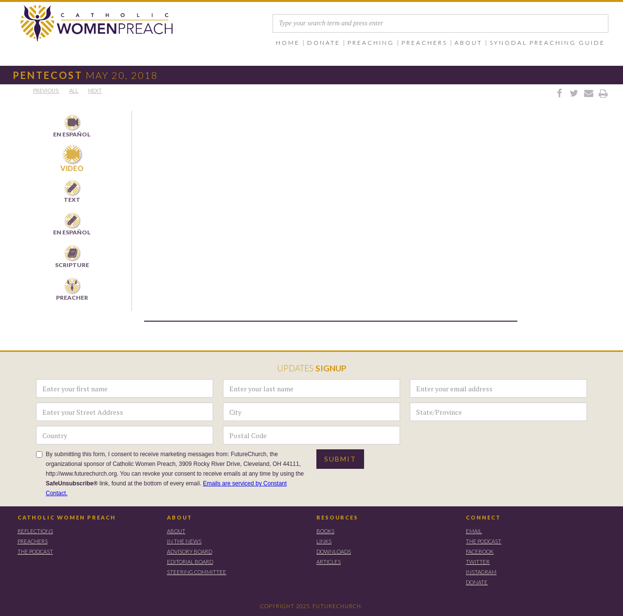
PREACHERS (33, 541)
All (73, 90)
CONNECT (483, 517)
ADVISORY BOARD (189, 551)
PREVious (46, 90)
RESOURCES (337, 517)
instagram (481, 572)
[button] (324, 43)
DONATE (477, 582)
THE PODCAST (35, 551)
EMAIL (474, 531)
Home (288, 43)
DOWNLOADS (333, 551)
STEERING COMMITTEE (196, 572)
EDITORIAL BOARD (190, 561)
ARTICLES (328, 561)
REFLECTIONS (35, 531)
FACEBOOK (480, 551)
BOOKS (325, 531)
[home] (88, 23)
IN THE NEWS (184, 541)
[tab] (72, 126)
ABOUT (179, 517)
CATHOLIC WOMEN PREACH (67, 517)
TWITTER (478, 561)
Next (95, 90)
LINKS (323, 541)
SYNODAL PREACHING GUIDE (547, 43)
